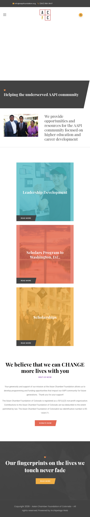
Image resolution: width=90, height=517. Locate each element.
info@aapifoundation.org (25, 3)
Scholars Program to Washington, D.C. (45, 254)
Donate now (45, 423)
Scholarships (45, 317)
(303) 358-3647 (46, 3)
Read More (26, 218)
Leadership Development (45, 192)
